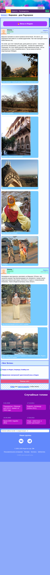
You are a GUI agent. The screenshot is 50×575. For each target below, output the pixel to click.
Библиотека (41, 452)
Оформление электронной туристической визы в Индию (20, 375)
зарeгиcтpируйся (23, 386)
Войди (12, 386)
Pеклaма (26, 452)
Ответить (45, 30)
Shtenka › (4, 15)
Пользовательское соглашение (13, 452)
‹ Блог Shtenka (7, 363)
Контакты (34, 452)
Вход (47, 11)
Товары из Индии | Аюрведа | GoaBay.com (15, 369)
